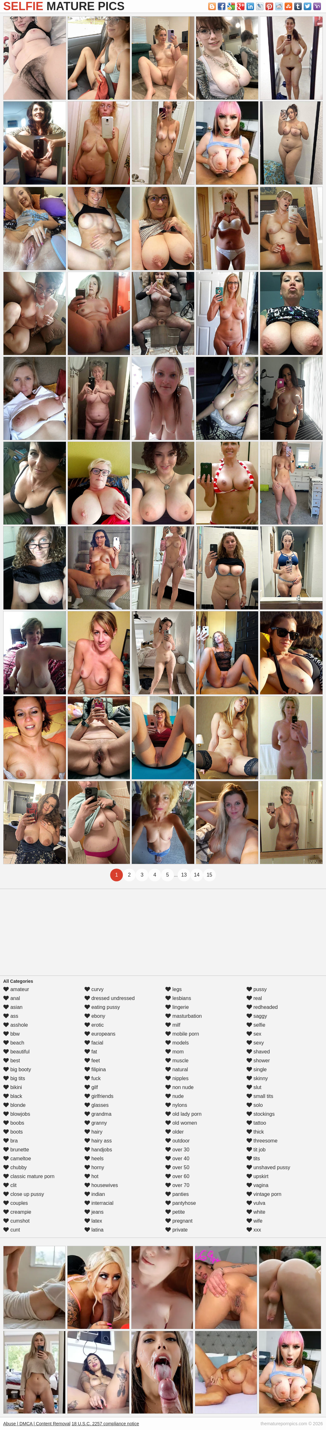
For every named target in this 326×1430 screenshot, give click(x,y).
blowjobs (16, 1114)
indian (94, 1194)
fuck (92, 1078)
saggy (256, 1016)
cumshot (16, 1221)
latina (94, 1229)
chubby (15, 1167)
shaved (258, 1051)
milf (172, 1025)
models (177, 1042)
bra (10, 1140)
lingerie (177, 1007)
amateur (16, 989)
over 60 (177, 1176)
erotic (94, 1025)
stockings (260, 1114)
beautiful (16, 1051)
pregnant (179, 1221)
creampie (17, 1212)
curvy (94, 989)
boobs (13, 1123)
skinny (257, 1078)
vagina (257, 1185)
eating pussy (102, 1007)
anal (11, 998)
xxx (253, 1229)
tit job (256, 1149)
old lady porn (183, 1114)
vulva (256, 1203)
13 (184, 875)
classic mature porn (28, 1176)
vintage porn (264, 1194)
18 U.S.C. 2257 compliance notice (105, 1423)
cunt (11, 1229)
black (12, 1096)
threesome (262, 1140)
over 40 (177, 1158)
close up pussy (23, 1194)
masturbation (183, 1016)
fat (90, 1051)
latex (93, 1221)
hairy (93, 1132)
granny (95, 1123)
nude (174, 1096)
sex (253, 1034)
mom (174, 1051)
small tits (259, 1096)
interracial (99, 1203)
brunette (16, 1149)
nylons (176, 1105)
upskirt (257, 1176)
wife (254, 1221)
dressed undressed (109, 998)
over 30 (177, 1149)
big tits (14, 1078)
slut (253, 1087)
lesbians (178, 998)
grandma (98, 1114)
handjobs (98, 1149)
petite (175, 1212)
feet (92, 1060)
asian (13, 1007)
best (11, 1060)
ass (10, 1016)
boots (13, 1132)
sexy (255, 1042)
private (176, 1229)
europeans (100, 1034)
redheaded (262, 1007)
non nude (179, 1087)
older (174, 1132)
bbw (11, 1034)
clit (10, 1185)
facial (93, 1042)
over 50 (177, 1167)
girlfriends (99, 1096)
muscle (176, 1060)
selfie (256, 1025)
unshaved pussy (268, 1167)
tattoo (256, 1123)
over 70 (177, 1185)
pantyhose (180, 1203)
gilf (91, 1087)
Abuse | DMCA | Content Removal (36, 1423)
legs (173, 989)
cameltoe (17, 1158)
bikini (12, 1087)
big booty (17, 1069)
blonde (14, 1105)
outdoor (177, 1140)
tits (253, 1158)
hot (91, 1176)
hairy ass (98, 1140)
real (254, 998)
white (256, 1212)
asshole (15, 1025)
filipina (95, 1069)
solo (254, 1105)
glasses (96, 1105)
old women (181, 1123)
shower (258, 1060)
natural (176, 1069)
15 (209, 875)
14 (197, 875)
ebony (94, 1016)
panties (177, 1194)
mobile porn (182, 1034)
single (256, 1069)
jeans (94, 1212)
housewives (101, 1185)
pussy (256, 989)
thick (255, 1132)
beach (13, 1042)
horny (94, 1167)
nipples (176, 1078)
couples (15, 1203)
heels (94, 1158)
